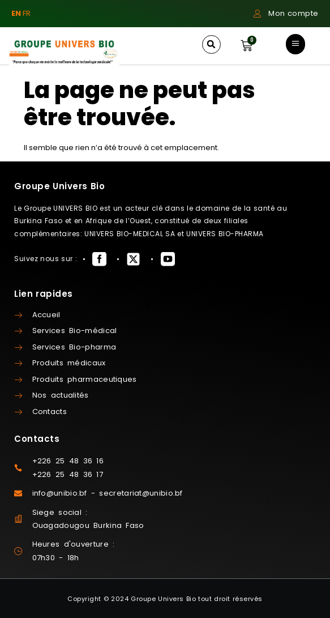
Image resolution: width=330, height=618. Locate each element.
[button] (211, 44)
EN (16, 13)
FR (27, 13)
